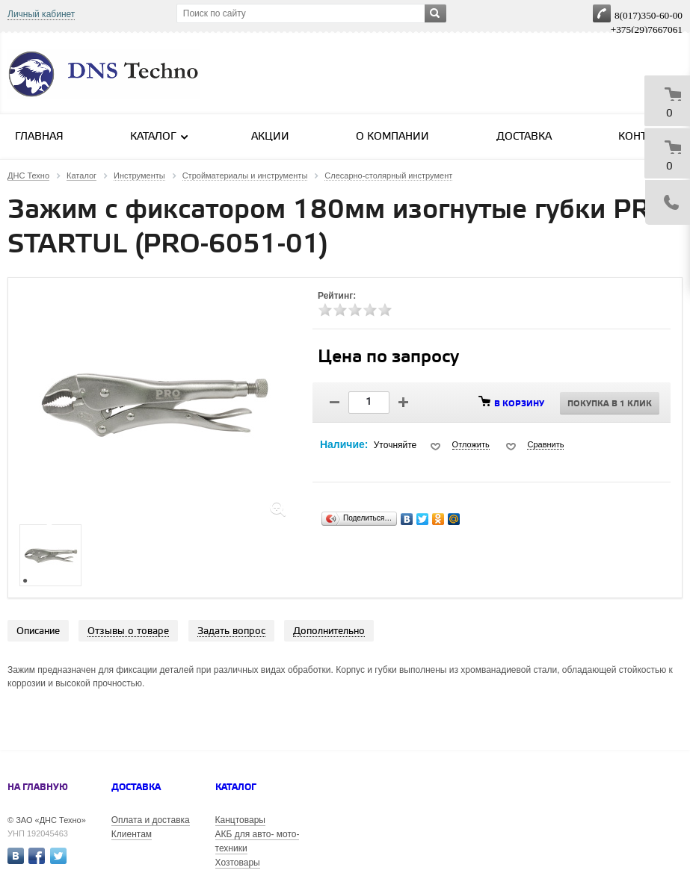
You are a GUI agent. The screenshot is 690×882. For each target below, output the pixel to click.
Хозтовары (237, 862)
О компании (392, 137)
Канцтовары (240, 820)
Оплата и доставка (150, 820)
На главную (37, 787)
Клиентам (131, 834)
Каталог (159, 136)
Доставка (524, 137)
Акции (270, 137)
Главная (39, 137)
